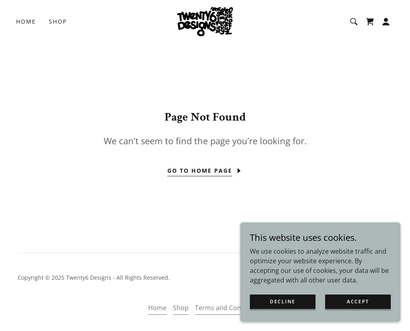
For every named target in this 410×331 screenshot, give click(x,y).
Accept (358, 301)
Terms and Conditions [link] (228, 307)
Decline (282, 301)
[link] (205, 20)
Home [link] (26, 21)
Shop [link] (58, 21)
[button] (386, 22)
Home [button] (157, 307)
